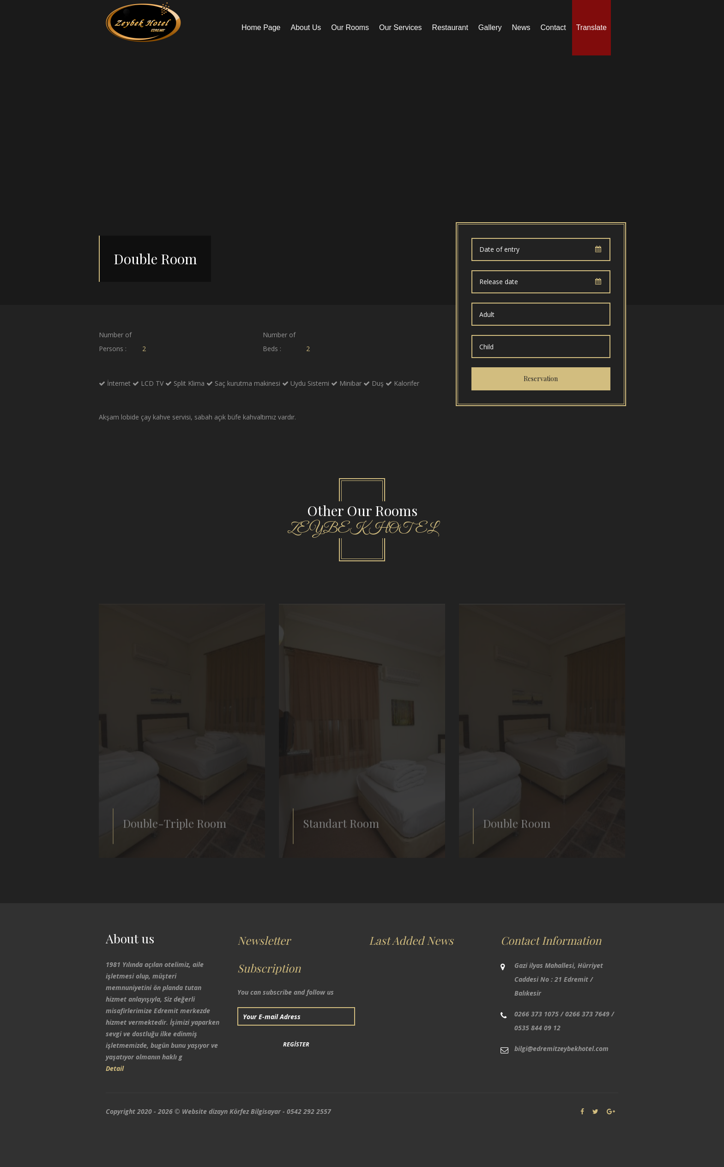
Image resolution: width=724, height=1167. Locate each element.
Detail (115, 1068)
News (521, 27)
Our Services (400, 27)
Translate (591, 27)
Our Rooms (350, 27)
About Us (306, 27)
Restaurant (450, 27)
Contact (553, 27)
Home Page (261, 27)
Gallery (490, 27)
